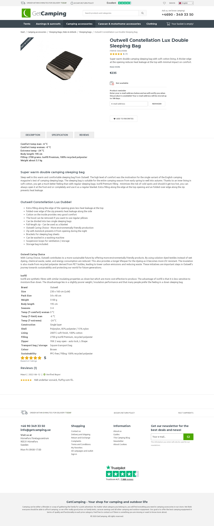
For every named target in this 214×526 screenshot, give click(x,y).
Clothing (151, 24)
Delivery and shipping (80, 434)
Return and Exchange (80, 438)
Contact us (76, 431)
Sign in (172, 3)
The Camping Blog (121, 438)
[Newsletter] (188, 436)
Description (33, 135)
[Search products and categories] (110, 13)
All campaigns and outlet (82, 451)
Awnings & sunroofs (48, 24)
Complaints (76, 441)
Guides (116, 434)
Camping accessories (79, 24)
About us (117, 431)
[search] (142, 13)
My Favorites (76, 448)
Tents (26, 24)
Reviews (84, 135)
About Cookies (120, 444)
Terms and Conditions (81, 444)
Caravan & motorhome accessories (119, 24)
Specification (60, 135)
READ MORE (115, 67)
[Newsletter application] (167, 436)
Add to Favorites (124, 119)
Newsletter (118, 441)
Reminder (156, 104)
